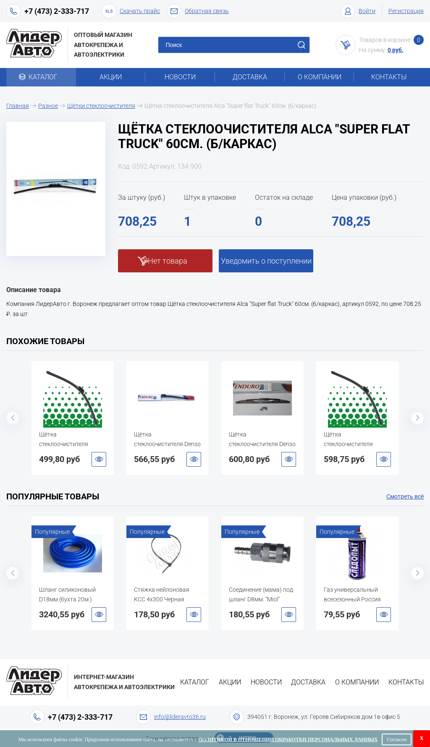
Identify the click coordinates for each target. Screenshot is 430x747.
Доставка (250, 77)
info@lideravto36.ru (180, 716)
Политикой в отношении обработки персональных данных (288, 739)
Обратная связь (198, 11)
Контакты (388, 77)
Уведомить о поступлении (266, 260)
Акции (111, 77)
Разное (48, 105)
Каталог (41, 77)
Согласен (396, 739)
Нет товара (167, 260)
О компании (319, 77)
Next (417, 418)
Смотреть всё (405, 496)
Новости (180, 77)
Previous (12, 418)
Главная (17, 105)
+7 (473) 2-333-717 (56, 11)
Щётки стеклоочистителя (101, 105)
